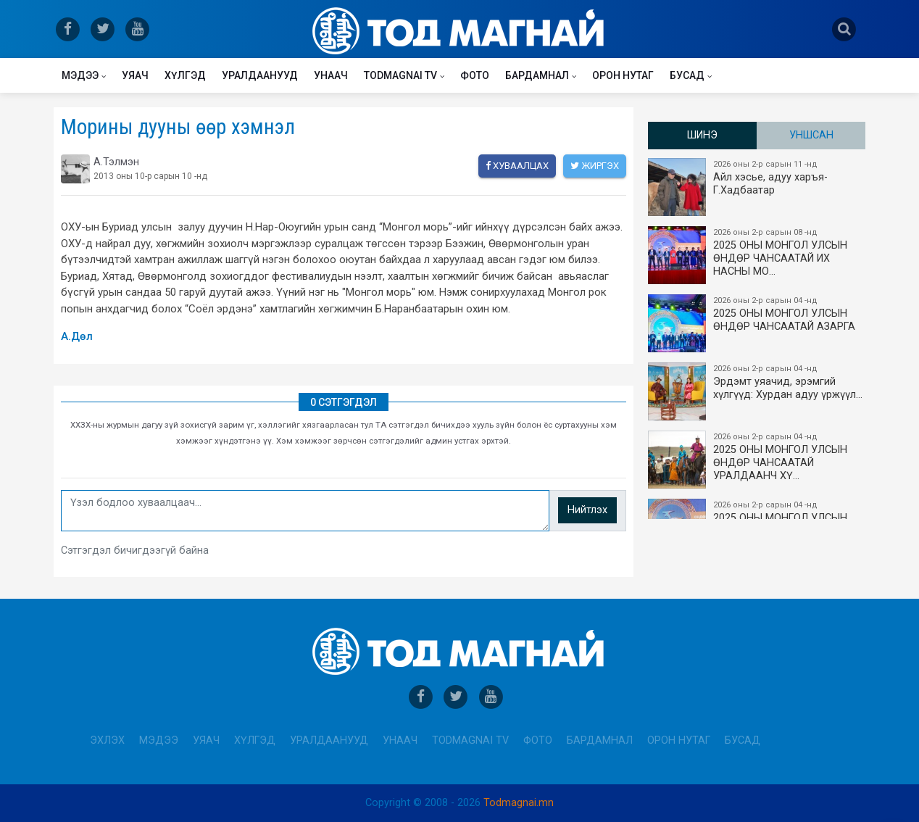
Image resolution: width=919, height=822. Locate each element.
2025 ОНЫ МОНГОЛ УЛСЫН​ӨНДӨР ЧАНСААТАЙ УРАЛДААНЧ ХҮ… (757, 460)
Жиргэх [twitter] (594, 165)
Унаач (331, 75)
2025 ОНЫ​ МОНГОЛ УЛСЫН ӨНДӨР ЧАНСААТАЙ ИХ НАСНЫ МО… (757, 255)
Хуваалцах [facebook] (517, 165)
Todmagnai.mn (518, 803)
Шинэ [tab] (702, 135)
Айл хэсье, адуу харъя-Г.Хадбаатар (757, 187)
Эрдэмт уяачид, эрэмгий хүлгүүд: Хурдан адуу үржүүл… (757, 391)
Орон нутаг (623, 75)
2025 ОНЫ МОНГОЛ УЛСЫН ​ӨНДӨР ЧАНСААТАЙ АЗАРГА (757, 323)
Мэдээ (80, 75)
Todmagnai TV (400, 75)
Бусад (687, 75)
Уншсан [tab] (811, 135)
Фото (474, 75)
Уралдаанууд (260, 75)
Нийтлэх (587, 510)
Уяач (135, 75)
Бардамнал (537, 75)
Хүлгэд (185, 75)
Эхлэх (107, 740)
